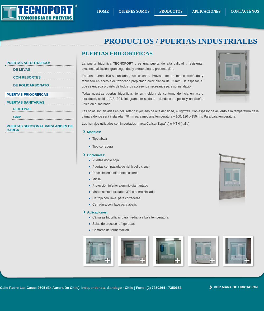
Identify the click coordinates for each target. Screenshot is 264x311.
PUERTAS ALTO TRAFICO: (28, 63)
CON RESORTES (27, 77)
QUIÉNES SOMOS (134, 11)
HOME (103, 11)
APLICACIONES (206, 11)
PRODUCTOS (170, 11)
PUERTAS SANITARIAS (25, 102)
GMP (17, 117)
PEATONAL (22, 109)
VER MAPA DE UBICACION (236, 287)
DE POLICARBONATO (31, 85)
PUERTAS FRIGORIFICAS (27, 94)
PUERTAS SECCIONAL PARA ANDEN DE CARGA (40, 128)
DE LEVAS (21, 69)
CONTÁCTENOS (244, 11)
